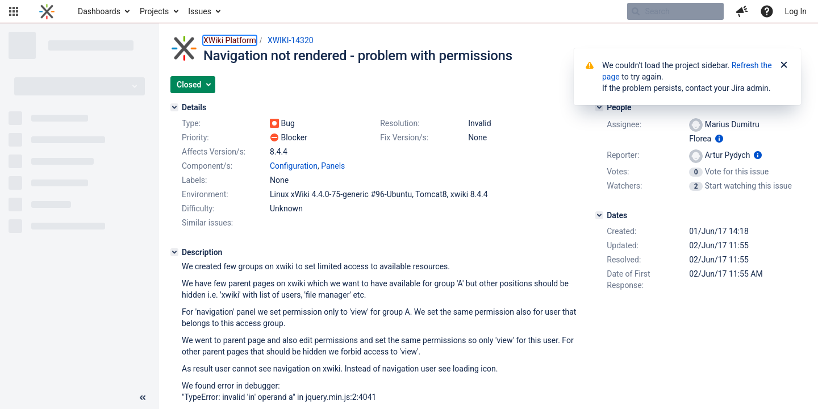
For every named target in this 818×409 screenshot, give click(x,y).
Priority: (195, 137)
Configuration (294, 165)
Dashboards (99, 11)
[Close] (784, 65)
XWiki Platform (229, 40)
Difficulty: (198, 208)
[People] (599, 107)
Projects (154, 11)
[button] (14, 11)
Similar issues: (207, 222)
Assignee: (624, 124)
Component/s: (207, 165)
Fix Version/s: (404, 137)
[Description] (174, 252)
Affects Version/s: (213, 151)
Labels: (194, 180)
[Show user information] (719, 138)
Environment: (205, 194)
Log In (796, 11)
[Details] (174, 107)
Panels (333, 165)
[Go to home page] (47, 11)
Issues (199, 11)
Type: (191, 123)
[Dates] (599, 215)
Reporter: (623, 155)
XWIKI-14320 (291, 40)
